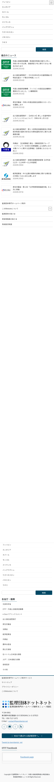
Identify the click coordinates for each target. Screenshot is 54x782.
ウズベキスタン (8, 575)
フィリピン (7, 545)
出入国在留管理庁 (9, 619)
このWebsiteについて (10, 691)
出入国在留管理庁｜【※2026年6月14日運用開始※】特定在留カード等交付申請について (32, 76)
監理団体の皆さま (8, 214)
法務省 (5, 629)
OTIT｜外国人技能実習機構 (13, 609)
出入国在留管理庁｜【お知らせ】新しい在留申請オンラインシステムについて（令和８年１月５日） (32, 116)
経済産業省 (7, 634)
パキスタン (7, 580)
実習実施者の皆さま (9, 219)
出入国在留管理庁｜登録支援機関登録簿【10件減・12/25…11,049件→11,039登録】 (32, 161)
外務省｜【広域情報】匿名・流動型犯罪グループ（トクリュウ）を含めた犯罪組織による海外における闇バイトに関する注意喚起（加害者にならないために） (32, 147)
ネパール (6, 555)
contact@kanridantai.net (18, 721)
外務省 (5, 639)
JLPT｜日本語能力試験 (11, 659)
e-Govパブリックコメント (12, 614)
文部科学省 (7, 604)
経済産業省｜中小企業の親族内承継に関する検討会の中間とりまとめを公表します (32, 174)
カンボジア (7, 550)
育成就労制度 (7, 224)
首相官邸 (6, 664)
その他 (5, 669)
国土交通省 (7, 649)
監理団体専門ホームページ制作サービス (17, 678)
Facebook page (27, 756)
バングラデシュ (8, 570)
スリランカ (7, 565)
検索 (44, 592)
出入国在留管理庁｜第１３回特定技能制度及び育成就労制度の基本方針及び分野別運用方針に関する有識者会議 (32, 131)
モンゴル (6, 560)
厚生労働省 (7, 624)
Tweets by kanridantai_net (12, 742)
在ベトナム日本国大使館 (12, 654)
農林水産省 (7, 644)
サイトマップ (7, 682)
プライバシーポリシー (10, 686)
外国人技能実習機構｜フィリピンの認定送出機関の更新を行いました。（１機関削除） (32, 89)
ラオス (5, 585)
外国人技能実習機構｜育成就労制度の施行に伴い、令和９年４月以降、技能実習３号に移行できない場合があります (32, 63)
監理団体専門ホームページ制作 (13, 203)
